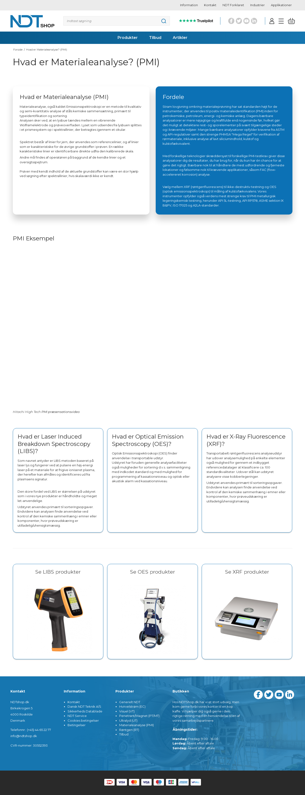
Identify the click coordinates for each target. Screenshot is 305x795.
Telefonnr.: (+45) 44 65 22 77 (30, 730)
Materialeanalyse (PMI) (136, 725)
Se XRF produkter (247, 572)
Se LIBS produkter (58, 572)
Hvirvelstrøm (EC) (132, 706)
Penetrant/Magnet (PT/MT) (139, 716)
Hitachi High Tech (27, 412)
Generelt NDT (129, 702)
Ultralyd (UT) (128, 720)
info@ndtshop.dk (23, 736)
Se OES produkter (152, 572)
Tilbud (123, 734)
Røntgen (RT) (129, 730)
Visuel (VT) (127, 711)
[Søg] (116, 21)
